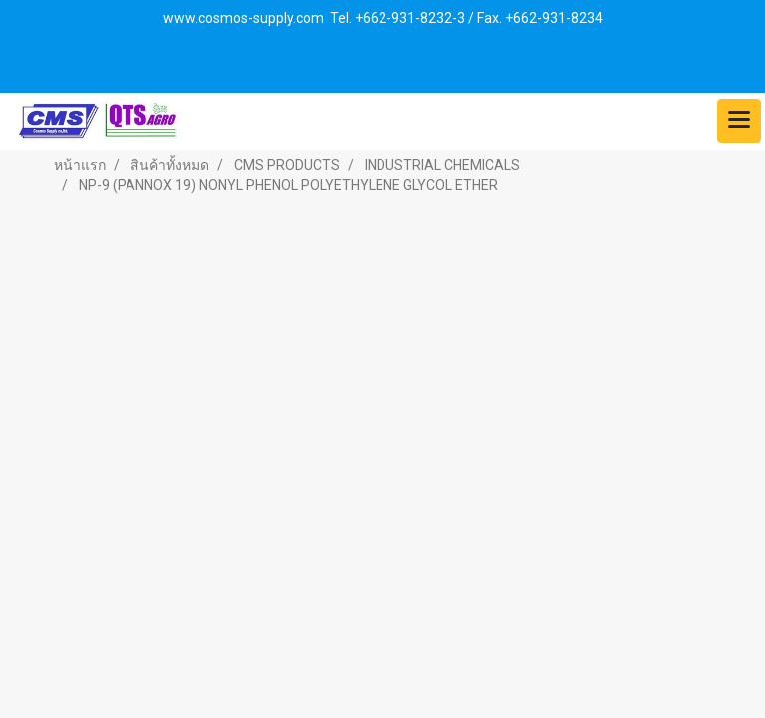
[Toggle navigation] (739, 121)
